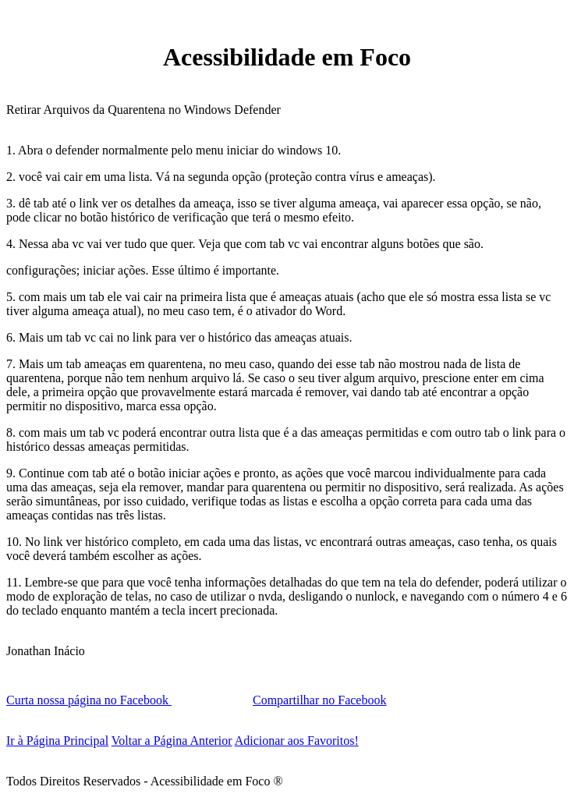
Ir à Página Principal (57, 740)
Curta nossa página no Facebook (89, 700)
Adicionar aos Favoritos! (297, 740)
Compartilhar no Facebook (320, 700)
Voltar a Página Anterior (172, 740)
